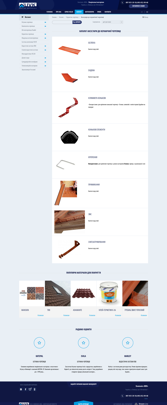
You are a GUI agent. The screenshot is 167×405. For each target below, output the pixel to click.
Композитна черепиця (28, 26)
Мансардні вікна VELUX (28, 54)
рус (142, 12)
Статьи (146, 399)
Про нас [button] (58, 12)
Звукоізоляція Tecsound (28, 70)
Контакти (108, 12)
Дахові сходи (25, 58)
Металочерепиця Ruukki (29, 30)
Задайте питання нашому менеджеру (83, 384)
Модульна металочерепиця (30, 38)
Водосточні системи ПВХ (29, 46)
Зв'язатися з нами (138, 6)
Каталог (79, 12)
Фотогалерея (89, 12)
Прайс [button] (99, 12)
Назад (146, 17)
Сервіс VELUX (69, 12)
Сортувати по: (96, 22)
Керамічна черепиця (72, 17)
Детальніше (41, 315)
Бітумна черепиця (27, 22)
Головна (50, 12)
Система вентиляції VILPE (29, 42)
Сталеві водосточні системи (30, 50)
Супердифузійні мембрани (29, 62)
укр (147, 12)
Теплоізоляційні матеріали (29, 66)
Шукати (76, 22)
